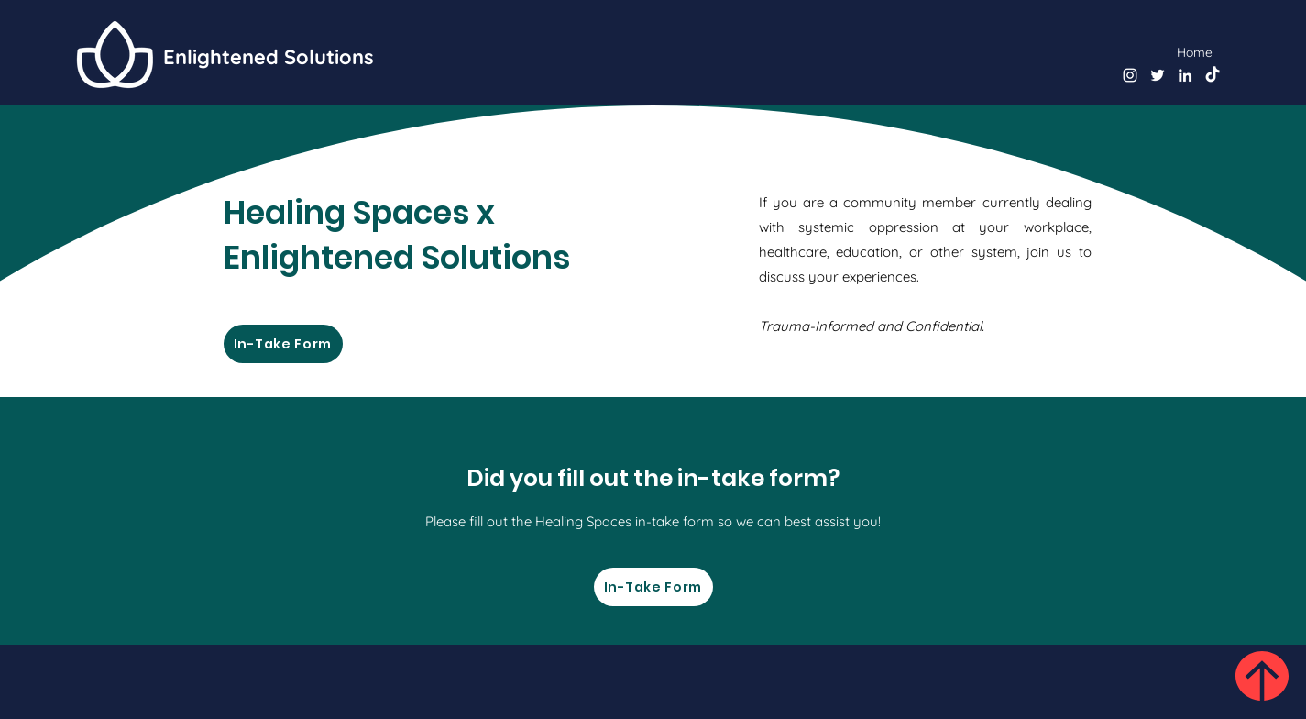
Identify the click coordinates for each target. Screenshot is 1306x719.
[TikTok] (1212, 75)
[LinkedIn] (1185, 75)
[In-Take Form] (283, 344)
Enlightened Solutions (268, 57)
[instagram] (1130, 75)
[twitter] (1157, 75)
